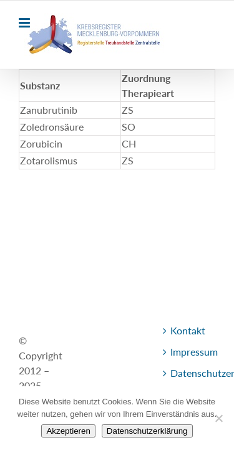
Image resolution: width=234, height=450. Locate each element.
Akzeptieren (68, 431)
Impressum (105, 368)
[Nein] (218, 418)
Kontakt (43, 368)
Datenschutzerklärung (147, 431)
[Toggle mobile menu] (25, 22)
